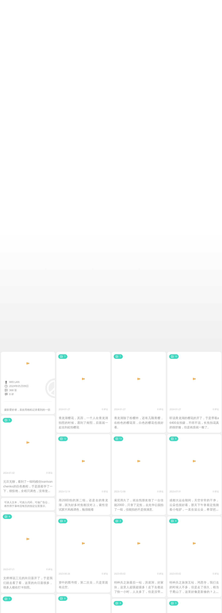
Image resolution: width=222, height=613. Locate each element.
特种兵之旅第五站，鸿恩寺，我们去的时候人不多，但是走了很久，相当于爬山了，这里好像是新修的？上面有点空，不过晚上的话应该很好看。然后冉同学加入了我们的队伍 (194, 587)
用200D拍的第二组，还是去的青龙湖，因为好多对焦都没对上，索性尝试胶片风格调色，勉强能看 (83, 504)
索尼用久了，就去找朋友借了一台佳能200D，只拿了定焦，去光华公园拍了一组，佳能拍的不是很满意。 (138, 504)
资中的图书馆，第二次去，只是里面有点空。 (83, 584)
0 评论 (105, 408)
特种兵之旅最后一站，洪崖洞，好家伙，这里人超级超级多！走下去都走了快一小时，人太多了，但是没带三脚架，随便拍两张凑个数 (138, 587)
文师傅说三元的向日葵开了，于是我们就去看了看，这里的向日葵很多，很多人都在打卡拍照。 (27, 582)
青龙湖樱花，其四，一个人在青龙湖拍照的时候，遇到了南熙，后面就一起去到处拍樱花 (83, 422)
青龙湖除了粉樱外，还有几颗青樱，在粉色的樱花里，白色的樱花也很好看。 (138, 422)
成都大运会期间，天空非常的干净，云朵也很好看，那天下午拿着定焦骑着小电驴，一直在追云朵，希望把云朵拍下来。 (194, 505)
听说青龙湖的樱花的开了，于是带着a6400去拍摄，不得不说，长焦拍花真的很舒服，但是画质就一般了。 (194, 422)
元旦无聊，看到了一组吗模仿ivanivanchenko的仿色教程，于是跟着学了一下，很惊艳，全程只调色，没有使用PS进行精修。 (27, 486)
